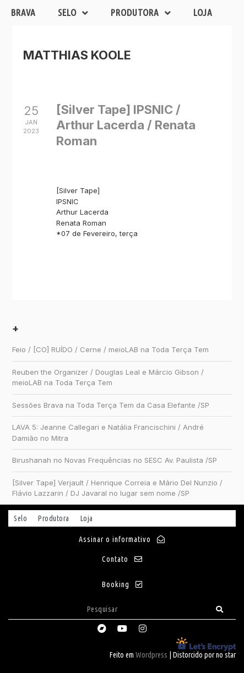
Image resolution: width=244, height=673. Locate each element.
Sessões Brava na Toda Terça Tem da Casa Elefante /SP (110, 405)
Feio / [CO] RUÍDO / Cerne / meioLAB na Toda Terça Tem (110, 349)
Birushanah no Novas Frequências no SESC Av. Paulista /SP (114, 460)
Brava (23, 12)
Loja (203, 12)
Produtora (141, 13)
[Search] (220, 609)
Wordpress (151, 654)
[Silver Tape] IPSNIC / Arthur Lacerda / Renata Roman (126, 125)
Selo (73, 13)
